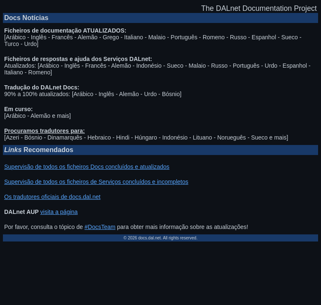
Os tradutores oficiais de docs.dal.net (52, 196)
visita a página (59, 211)
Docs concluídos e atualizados (129, 166)
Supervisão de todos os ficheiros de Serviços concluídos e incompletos (96, 181)
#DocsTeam (99, 227)
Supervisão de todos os (35, 166)
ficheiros (78, 166)
